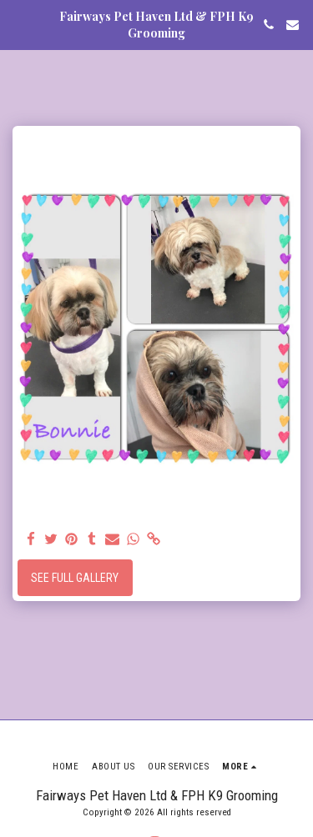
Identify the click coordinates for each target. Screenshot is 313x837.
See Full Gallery (75, 577)
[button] (18, 24)
